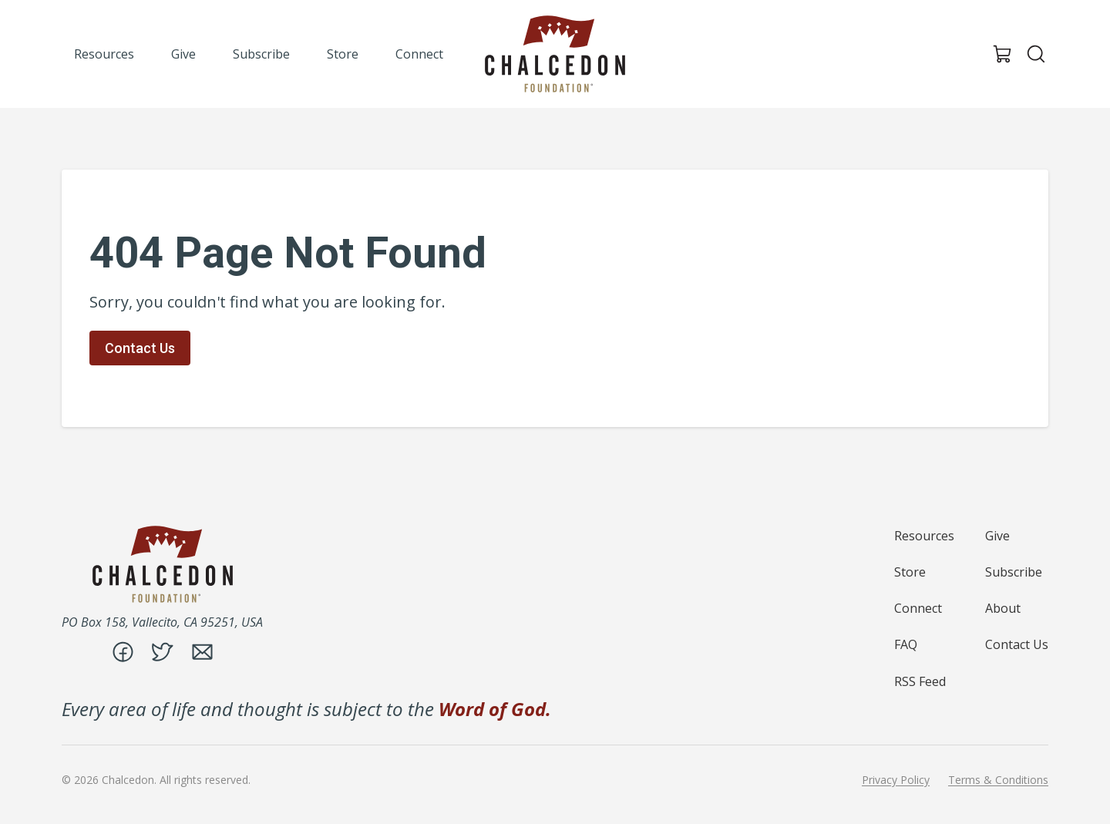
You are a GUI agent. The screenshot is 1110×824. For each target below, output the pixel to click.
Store (910, 571)
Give (997, 535)
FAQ (905, 644)
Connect (918, 608)
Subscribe (1013, 571)
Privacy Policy (896, 780)
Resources (924, 535)
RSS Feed (920, 681)
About (1003, 608)
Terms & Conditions (998, 780)
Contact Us (140, 348)
